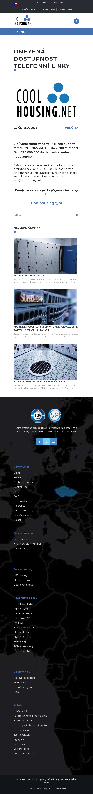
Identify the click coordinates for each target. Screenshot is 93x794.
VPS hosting (20, 575)
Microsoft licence (23, 632)
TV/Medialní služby (24, 646)
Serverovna (20, 744)
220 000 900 (40, 4)
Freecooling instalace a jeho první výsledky (40, 382)
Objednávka (20, 501)
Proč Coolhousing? (24, 510)
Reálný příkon (21, 730)
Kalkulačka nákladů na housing (30, 716)
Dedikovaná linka (23, 613)
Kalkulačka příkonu (24, 721)
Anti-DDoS (19, 637)
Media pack (20, 682)
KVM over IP (20, 623)
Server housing (22, 539)
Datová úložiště (22, 618)
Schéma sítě (20, 711)
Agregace (19, 739)
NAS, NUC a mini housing (27, 544)
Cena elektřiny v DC (24, 753)
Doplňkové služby (23, 604)
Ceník (17, 496)
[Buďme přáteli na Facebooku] (39, 444)
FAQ (53, 10)
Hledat (17, 520)
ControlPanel (65, 10)
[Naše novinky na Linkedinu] (53, 444)
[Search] (77, 215)
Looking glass (21, 749)
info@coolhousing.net (58, 4)
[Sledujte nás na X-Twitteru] (46, 444)
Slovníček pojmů (23, 687)
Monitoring (20, 642)
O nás (25, 10)
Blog (45, 10)
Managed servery (23, 580)
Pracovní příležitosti (24, 678)
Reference (19, 506)
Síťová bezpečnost (24, 627)
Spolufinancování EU (25, 515)
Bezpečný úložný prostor (29, 276)
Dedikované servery (24, 585)
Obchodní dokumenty (26, 482)
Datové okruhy (22, 651)
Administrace (21, 609)
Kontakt (35, 10)
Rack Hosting (21, 548)
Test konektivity (22, 735)
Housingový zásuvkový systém (31, 725)
